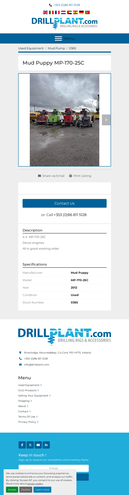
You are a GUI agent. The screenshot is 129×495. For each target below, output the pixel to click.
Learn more (42, 489)
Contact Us (64, 203)
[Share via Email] (51, 175)
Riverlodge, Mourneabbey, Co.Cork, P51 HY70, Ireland (57, 352)
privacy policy (35, 483)
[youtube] (38, 445)
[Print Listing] (80, 175)
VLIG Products (27, 390)
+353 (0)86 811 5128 (66, 5)
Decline (25, 489)
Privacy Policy (27, 422)
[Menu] (58, 38)
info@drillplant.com (36, 364)
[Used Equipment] (31, 48)
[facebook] (22, 445)
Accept (12, 489)
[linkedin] (46, 445)
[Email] (54, 468)
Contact (23, 411)
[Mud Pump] (56, 48)
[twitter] (30, 445)
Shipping (24, 400)
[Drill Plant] (64, 336)
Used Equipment (28, 385)
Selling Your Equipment (33, 395)
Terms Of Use (26, 416)
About (22, 406)
